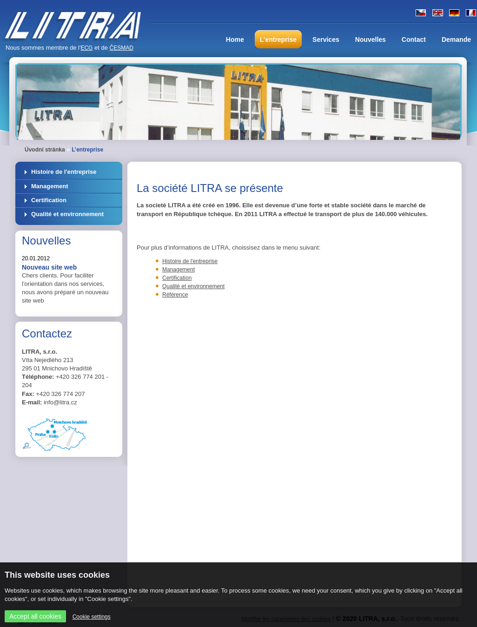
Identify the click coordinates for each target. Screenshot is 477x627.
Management (49, 186)
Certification (48, 200)
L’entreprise (87, 149)
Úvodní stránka (45, 149)
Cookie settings (92, 617)
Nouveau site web (49, 267)
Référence (175, 294)
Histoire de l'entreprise (63, 171)
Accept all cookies (35, 616)
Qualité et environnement (67, 214)
